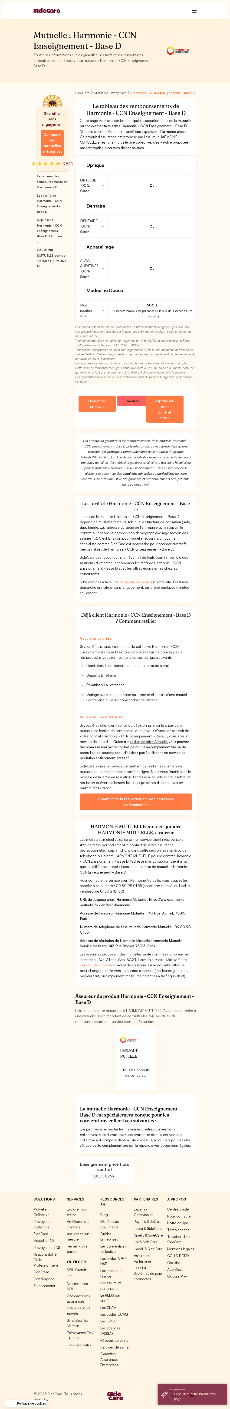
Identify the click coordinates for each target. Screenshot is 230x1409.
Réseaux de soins (114, 1340)
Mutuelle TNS (43, 1240)
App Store (175, 1269)
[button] (26, 1403)
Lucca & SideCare (148, 1228)
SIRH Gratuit (76, 1270)
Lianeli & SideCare (148, 1249)
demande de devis (134, 582)
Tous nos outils (79, 1345)
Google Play (177, 1276)
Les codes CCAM (114, 1314)
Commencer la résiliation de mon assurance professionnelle (136, 802)
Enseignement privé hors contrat (104, 1167)
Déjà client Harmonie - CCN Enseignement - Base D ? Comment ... (51, 231)
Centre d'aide (178, 1209)
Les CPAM (108, 1307)
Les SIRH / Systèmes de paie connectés (148, 1273)
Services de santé (114, 1347)
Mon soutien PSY (86, 310)
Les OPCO (108, 1321)
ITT (69, 1276)
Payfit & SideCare (147, 1221)
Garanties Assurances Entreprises (109, 1359)
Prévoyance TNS (46, 1247)
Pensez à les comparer (98, 965)
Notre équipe (177, 1223)
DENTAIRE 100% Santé (89, 226)
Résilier (133, 401)
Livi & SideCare (146, 1242)
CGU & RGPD (178, 1255)
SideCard (40, 1233)
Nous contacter (179, 1216)
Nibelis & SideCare (148, 1235)
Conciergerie (43, 1279)
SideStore (41, 1272)
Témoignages (178, 1229)
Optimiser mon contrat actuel (165, 409)
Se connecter (44, 1285)
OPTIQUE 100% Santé (88, 185)
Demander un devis (97, 404)
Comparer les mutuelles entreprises (52, 143)
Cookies (174, 1262)
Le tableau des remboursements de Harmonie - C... (52, 181)
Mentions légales (180, 1249)
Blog (104, 1214)
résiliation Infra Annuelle (149, 741)
